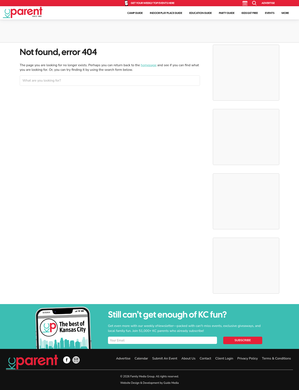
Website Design (130, 383)
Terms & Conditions (276, 358)
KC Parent (22, 12)
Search (254, 3)
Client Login (224, 358)
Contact (205, 358)
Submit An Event (164, 358)
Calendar (245, 3)
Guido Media (171, 383)
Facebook (66, 359)
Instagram (76, 359)
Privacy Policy (247, 358)
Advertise (268, 3)
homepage (149, 65)
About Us (188, 358)
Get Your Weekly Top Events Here (152, 3)
